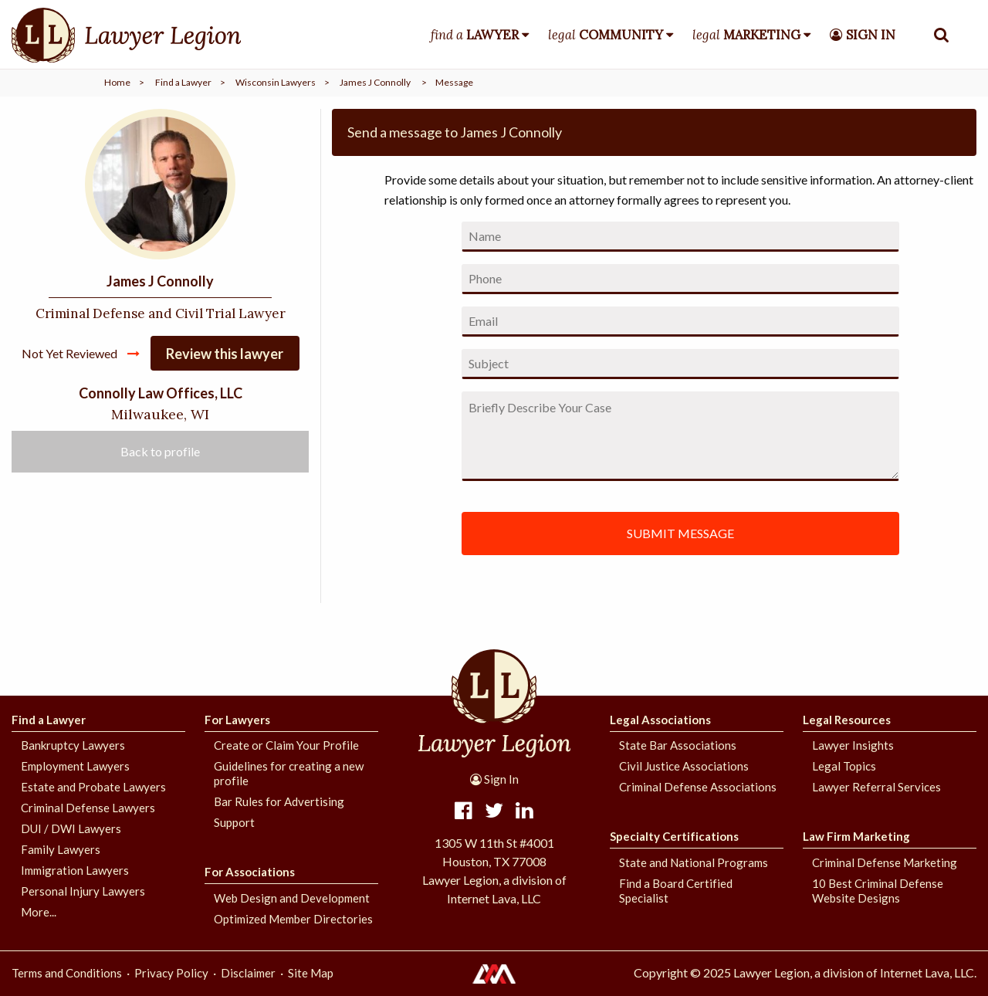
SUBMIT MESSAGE (680, 533)
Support (234, 822)
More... (38, 912)
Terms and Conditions (67, 973)
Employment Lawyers (75, 766)
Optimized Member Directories (293, 919)
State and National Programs (693, 862)
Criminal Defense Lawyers (88, 808)
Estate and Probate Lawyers (93, 787)
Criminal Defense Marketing (884, 862)
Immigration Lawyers (75, 870)
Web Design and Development (292, 898)
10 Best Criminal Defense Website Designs (877, 890)
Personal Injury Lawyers (83, 891)
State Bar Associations (677, 745)
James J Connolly (375, 82)
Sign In (494, 779)
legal (605, 34)
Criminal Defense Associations (698, 787)
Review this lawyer (224, 353)
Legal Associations (660, 720)
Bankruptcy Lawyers (73, 745)
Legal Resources (847, 720)
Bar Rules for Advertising (279, 801)
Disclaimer (248, 973)
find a (475, 34)
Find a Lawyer (183, 82)
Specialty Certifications (674, 836)
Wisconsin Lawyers (275, 82)
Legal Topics (844, 766)
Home (117, 82)
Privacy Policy (171, 973)
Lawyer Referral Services (876, 787)
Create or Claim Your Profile (286, 745)
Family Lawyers (60, 849)
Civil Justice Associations (684, 766)
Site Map (310, 973)
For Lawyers (237, 720)
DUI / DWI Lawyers (71, 828)
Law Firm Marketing (856, 836)
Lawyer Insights (853, 745)
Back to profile (160, 451)
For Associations (250, 872)
